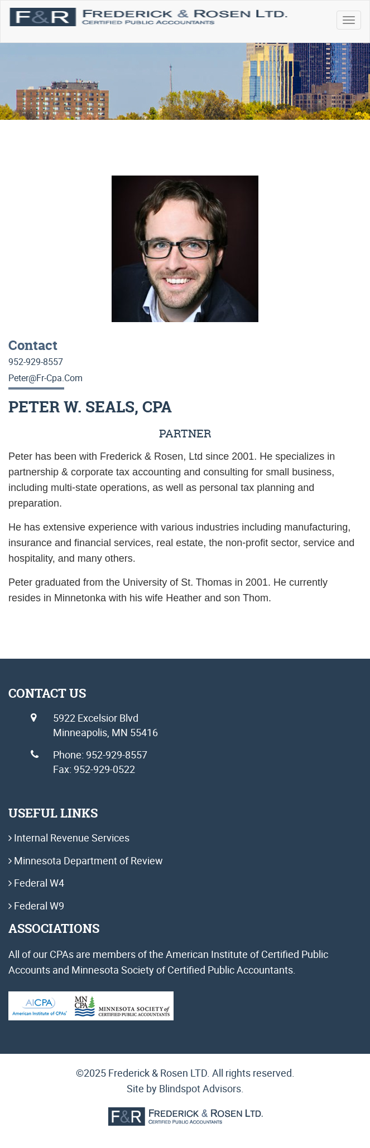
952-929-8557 (35, 362)
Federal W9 (38, 905)
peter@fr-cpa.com (45, 378)
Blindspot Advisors (200, 1088)
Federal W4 (38, 882)
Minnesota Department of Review (87, 860)
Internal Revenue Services (70, 837)
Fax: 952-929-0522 (94, 769)
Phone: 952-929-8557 (100, 754)
